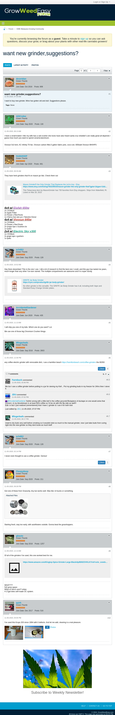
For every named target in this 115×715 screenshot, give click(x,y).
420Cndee (21, 116)
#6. (108, 380)
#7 (110, 452)
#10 (109, 618)
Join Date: (20, 87)
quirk (18, 603)
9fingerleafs (22, 342)
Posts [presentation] (7, 65)
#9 (110, 551)
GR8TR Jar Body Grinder (33, 280)
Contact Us (94, 706)
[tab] (7, 65)
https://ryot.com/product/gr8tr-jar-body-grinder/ (43, 282)
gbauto (19, 536)
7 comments (13, 374)
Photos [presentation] (35, 65)
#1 (110, 94)
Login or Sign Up (101, 2)
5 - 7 (105, 374)
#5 (110, 323)
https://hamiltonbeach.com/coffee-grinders (79, 362)
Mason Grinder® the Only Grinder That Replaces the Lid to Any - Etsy (51, 184)
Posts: (36, 87)
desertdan (21, 79)
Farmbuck (17, 380)
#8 (110, 486)
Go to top (107, 706)
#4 (110, 265)
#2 (110, 131)
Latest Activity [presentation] (21, 65)
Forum (11, 29)
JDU (14, 394)
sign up (84, 38)
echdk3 (19, 249)
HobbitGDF (21, 156)
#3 (110, 171)
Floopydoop (22, 471)
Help (83, 706)
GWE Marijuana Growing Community (30, 29)
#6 (110, 358)
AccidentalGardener (26, 307)
